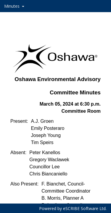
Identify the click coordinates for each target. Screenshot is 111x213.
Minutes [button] (12, 6)
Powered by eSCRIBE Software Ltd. (73, 208)
